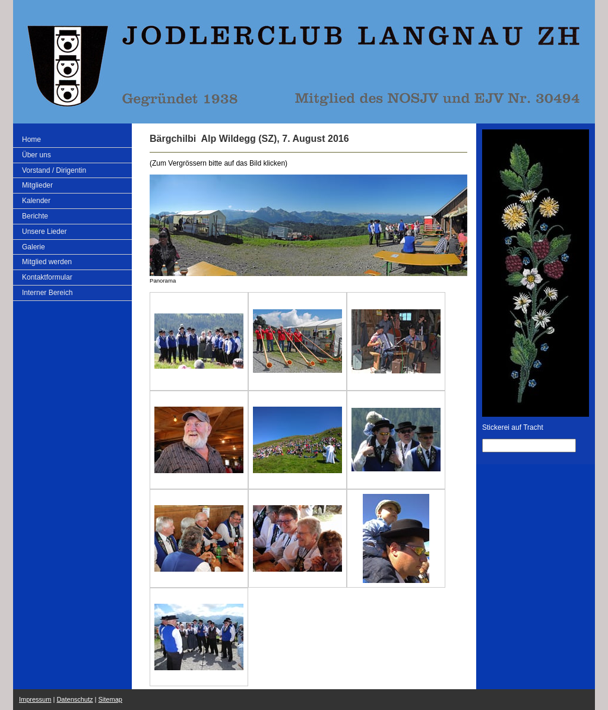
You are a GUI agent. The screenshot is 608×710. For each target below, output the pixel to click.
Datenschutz (74, 699)
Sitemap (110, 699)
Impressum (35, 699)
